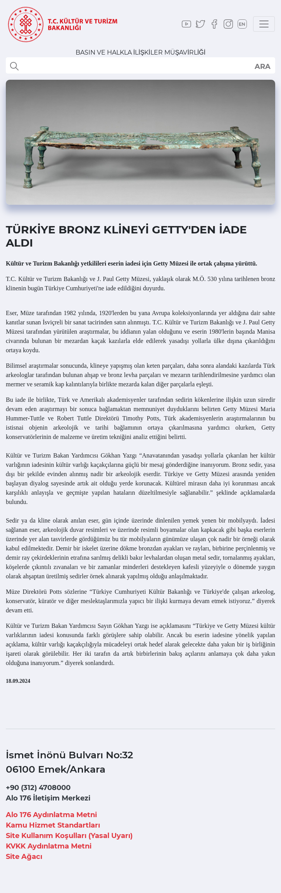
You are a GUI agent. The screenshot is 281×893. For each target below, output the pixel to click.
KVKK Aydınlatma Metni (48, 846)
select (262, 66)
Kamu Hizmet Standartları (53, 825)
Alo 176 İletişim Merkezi (48, 798)
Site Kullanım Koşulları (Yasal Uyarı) (69, 835)
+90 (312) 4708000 (38, 787)
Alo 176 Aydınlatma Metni (51, 815)
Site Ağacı (24, 856)
